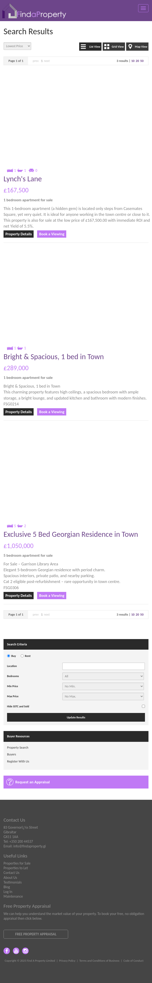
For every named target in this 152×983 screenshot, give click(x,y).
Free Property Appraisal (35, 934)
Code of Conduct (133, 960)
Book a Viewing (51, 234)
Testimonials (13, 882)
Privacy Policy (67, 960)
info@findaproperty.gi (29, 846)
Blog (7, 887)
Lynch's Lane (23, 178)
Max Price (13, 696)
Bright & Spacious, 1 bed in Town (54, 356)
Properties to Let (16, 868)
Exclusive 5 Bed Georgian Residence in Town (71, 534)
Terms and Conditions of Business (99, 960)
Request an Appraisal (32, 782)
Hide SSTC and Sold (18, 706)
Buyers (11, 754)
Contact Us (11, 872)
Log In (8, 891)
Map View (141, 46)
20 (137, 61)
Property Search (17, 748)
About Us (10, 877)
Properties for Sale (17, 863)
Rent (28, 656)
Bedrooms (13, 676)
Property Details (18, 234)
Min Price (12, 686)
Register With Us (18, 761)
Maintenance (13, 896)
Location (12, 666)
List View (94, 46)
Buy (13, 656)
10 (132, 61)
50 (142, 61)
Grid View (118, 46)
